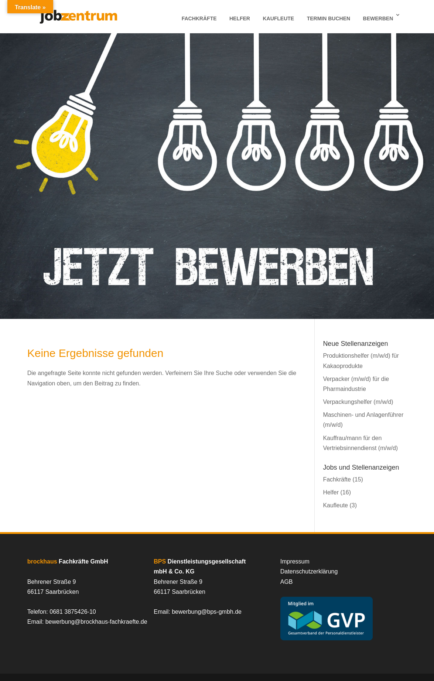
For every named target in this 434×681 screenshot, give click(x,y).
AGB (286, 582)
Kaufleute (278, 18)
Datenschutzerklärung (309, 571)
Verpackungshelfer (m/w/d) (358, 402)
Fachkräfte (199, 18)
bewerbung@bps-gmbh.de (207, 612)
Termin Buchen (328, 18)
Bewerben (378, 18)
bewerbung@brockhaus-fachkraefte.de (96, 622)
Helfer (239, 18)
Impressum (295, 561)
